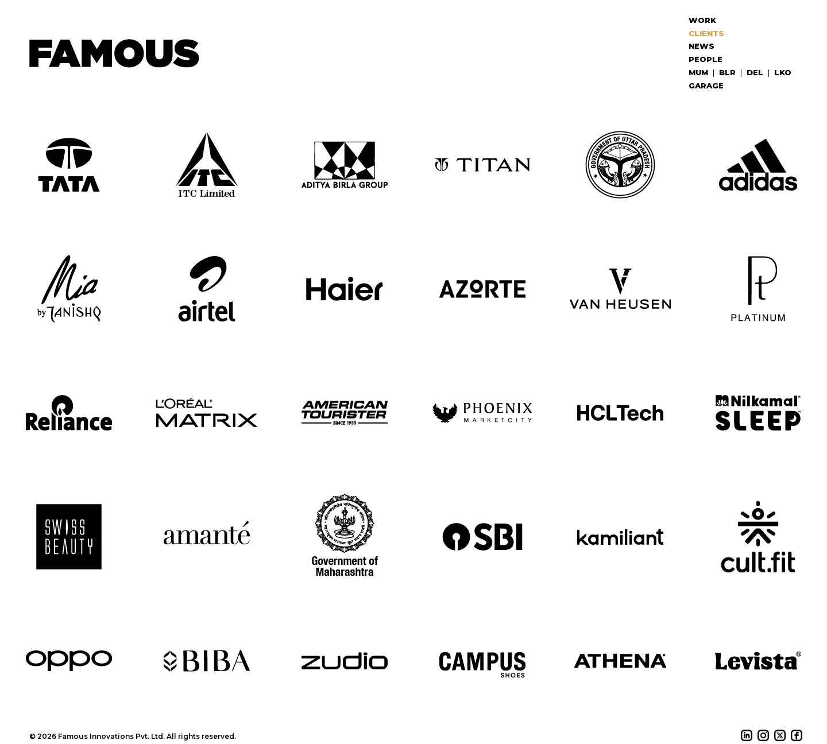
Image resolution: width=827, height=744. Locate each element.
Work (702, 20)
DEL (755, 72)
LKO (782, 72)
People (705, 59)
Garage (706, 85)
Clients (706, 33)
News (701, 46)
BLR (727, 72)
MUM (698, 72)
